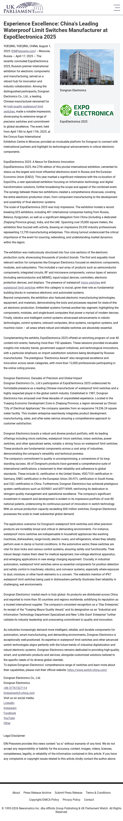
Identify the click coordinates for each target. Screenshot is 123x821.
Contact (89, 799)
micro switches (90, 282)
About (16, 792)
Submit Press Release (68, 792)
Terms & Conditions (98, 792)
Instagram (10, 708)
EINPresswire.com (23, 51)
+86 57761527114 (15, 688)
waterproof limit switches (20, 287)
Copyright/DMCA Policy (44, 799)
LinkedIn (9, 703)
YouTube (9, 718)
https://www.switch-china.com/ (87, 670)
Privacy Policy (71, 799)
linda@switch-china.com (19, 693)
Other (7, 723)
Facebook (10, 713)
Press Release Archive (37, 792)
